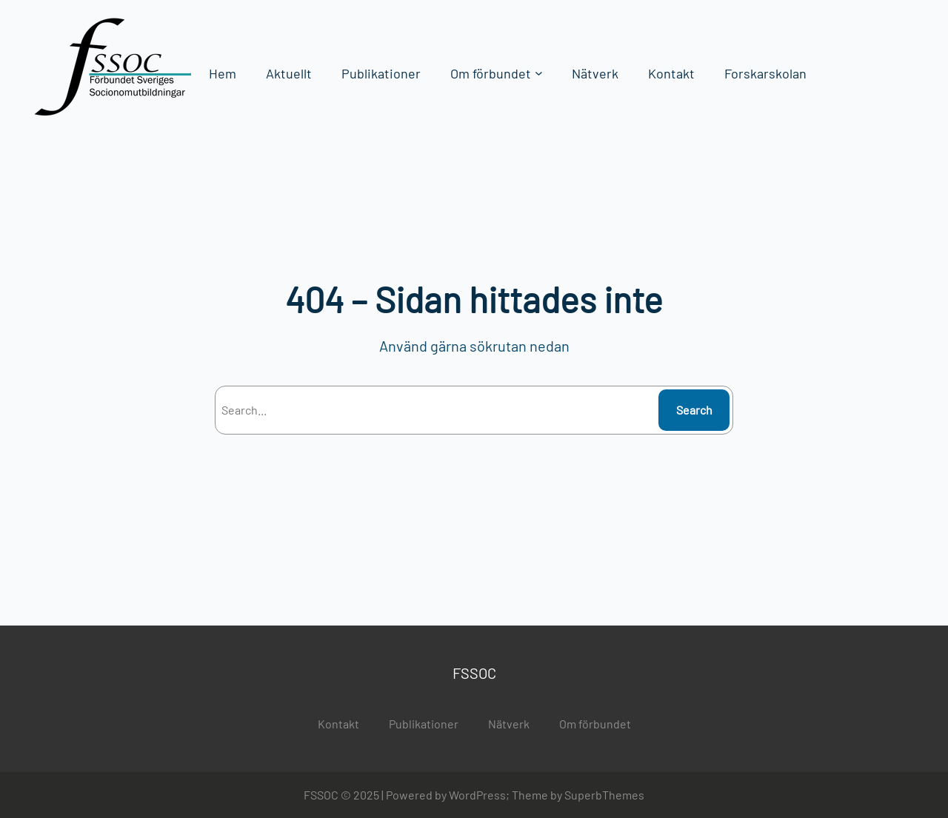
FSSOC (474, 673)
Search (694, 410)
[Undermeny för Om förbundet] (539, 73)
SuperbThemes (604, 795)
